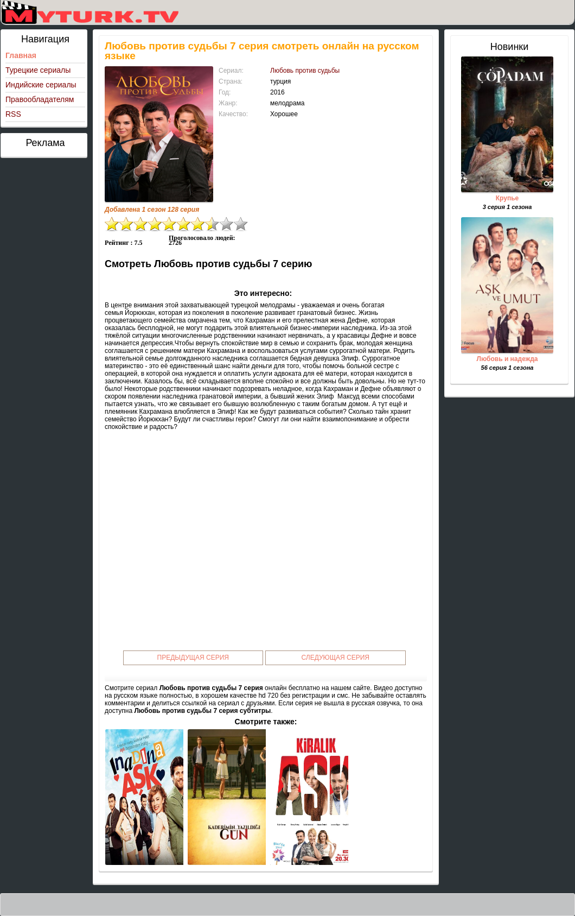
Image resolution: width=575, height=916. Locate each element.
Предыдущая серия (193, 657)
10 (241, 224)
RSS (13, 114)
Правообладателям (39, 99)
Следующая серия (335, 657)
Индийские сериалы (40, 84)
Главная (20, 55)
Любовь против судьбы (305, 70)
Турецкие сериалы (38, 70)
